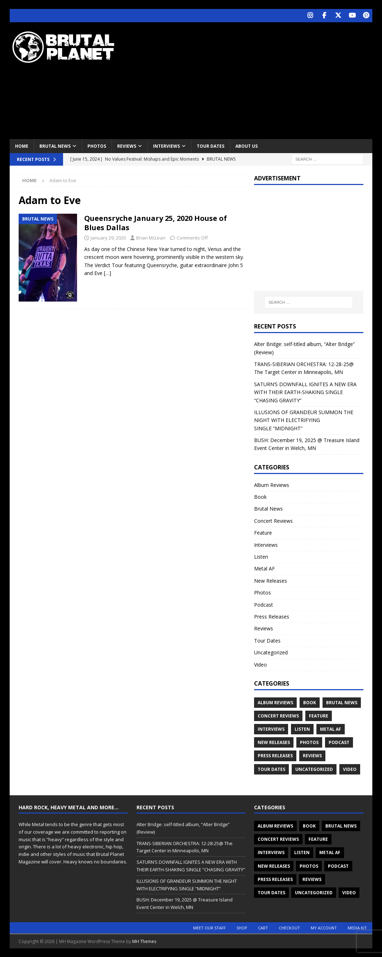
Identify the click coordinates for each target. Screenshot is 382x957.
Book (260, 496)
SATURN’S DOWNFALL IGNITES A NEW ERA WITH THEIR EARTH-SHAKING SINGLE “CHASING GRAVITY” (305, 391)
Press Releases (271, 615)
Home (21, 145)
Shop (242, 927)
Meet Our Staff (209, 927)
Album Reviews (271, 484)
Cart (263, 927)
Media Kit (357, 927)
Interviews (166, 145)
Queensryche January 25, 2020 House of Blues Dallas (155, 222)
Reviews (126, 145)
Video (260, 663)
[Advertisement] (258, 79)
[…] (107, 272)
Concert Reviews (273, 520)
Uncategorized (271, 652)
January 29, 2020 (108, 237)
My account (324, 927)
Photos (96, 145)
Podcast (263, 604)
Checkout (289, 927)
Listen (261, 556)
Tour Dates (210, 145)
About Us (246, 145)
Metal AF (264, 568)
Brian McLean (151, 237)
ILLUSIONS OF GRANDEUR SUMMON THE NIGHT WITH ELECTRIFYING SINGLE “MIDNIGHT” (303, 419)
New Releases (270, 580)
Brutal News (55, 145)
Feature (263, 532)
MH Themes (144, 941)
